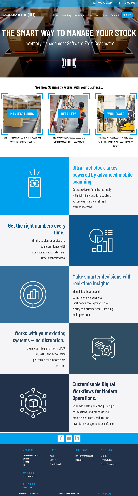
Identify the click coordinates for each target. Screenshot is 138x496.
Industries (93, 15)
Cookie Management (109, 464)
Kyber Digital (114, 493)
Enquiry (127, 15)
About (52, 455)
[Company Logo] (18, 13)
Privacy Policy (106, 459)
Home (55, 15)
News (104, 15)
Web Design (102, 493)
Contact (115, 15)
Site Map (104, 455)
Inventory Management (73, 15)
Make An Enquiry (56, 464)
